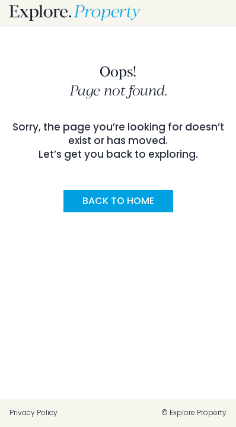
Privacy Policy (33, 413)
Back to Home (118, 201)
